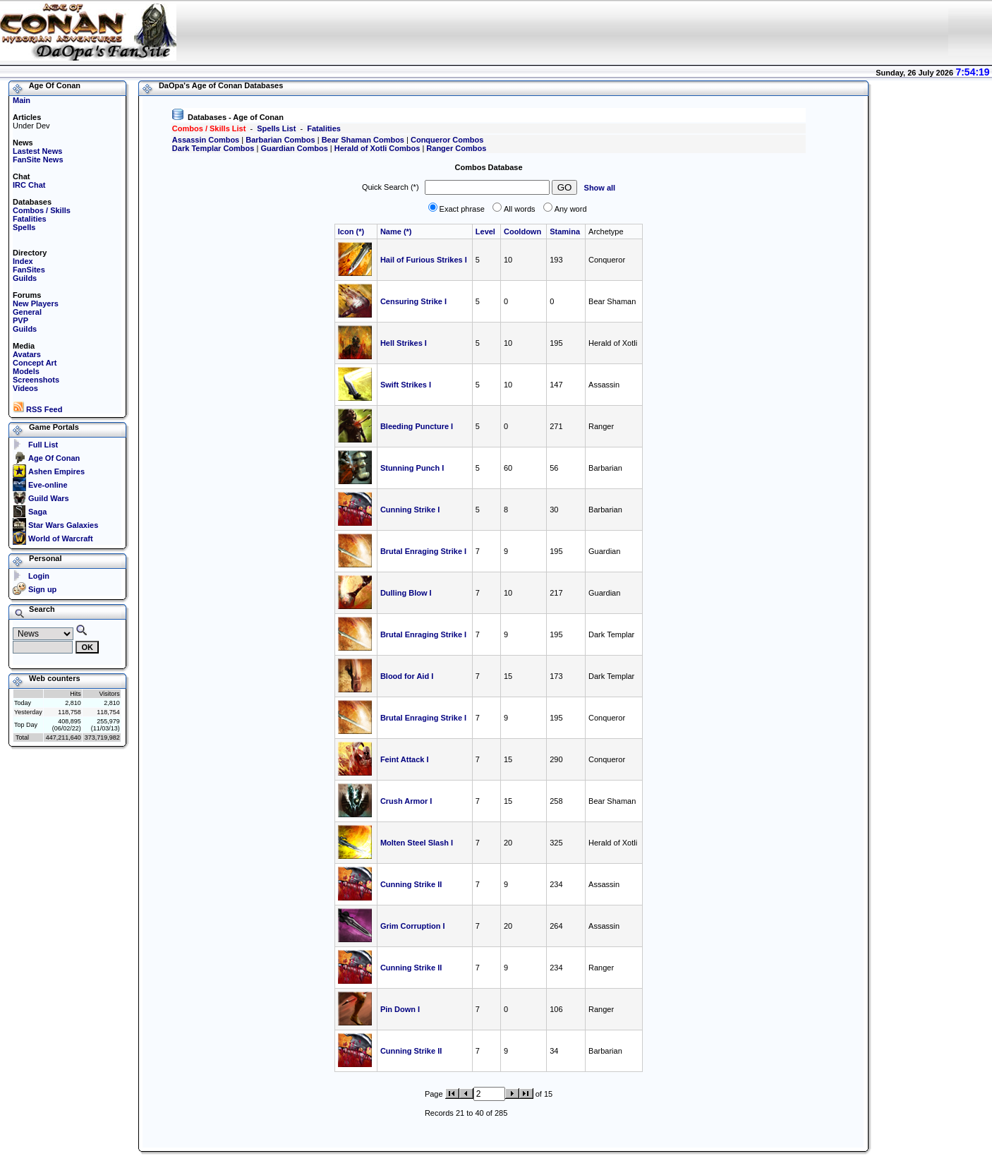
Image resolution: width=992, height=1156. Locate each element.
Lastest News (37, 151)
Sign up (42, 589)
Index (23, 261)
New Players (36, 303)
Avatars (27, 354)
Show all (600, 187)
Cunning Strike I (410, 509)
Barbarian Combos (280, 140)
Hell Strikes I (403, 343)
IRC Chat (29, 185)
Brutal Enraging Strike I (423, 551)
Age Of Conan (54, 458)
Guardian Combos (293, 148)
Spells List (276, 128)
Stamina (566, 231)
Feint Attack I (404, 759)
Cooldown (523, 231)
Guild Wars (48, 498)
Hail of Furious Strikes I (423, 259)
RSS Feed (37, 409)
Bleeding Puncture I (416, 426)
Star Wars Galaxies (63, 525)
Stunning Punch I (412, 468)
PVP (20, 320)
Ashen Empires (56, 471)
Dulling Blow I (406, 593)
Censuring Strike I (413, 301)
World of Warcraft (60, 538)
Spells (24, 227)
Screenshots (36, 379)
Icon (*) (351, 231)
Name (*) (396, 231)
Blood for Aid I (406, 676)
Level (486, 231)
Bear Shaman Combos (363, 140)
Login (38, 576)
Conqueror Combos (447, 140)
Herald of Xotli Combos (377, 148)
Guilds (25, 278)
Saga (37, 511)
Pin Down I (400, 1009)
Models (26, 371)
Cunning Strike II (411, 884)
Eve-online (48, 485)
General (27, 312)
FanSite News (38, 159)
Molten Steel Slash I (416, 842)
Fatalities (30, 219)
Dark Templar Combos (213, 148)
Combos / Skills (42, 210)
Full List (43, 444)
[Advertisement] (676, 32)
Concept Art (35, 363)
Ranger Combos (456, 148)
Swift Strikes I (405, 384)
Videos (25, 388)
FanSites (29, 269)
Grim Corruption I (412, 926)
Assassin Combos (205, 140)
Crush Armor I (406, 801)
